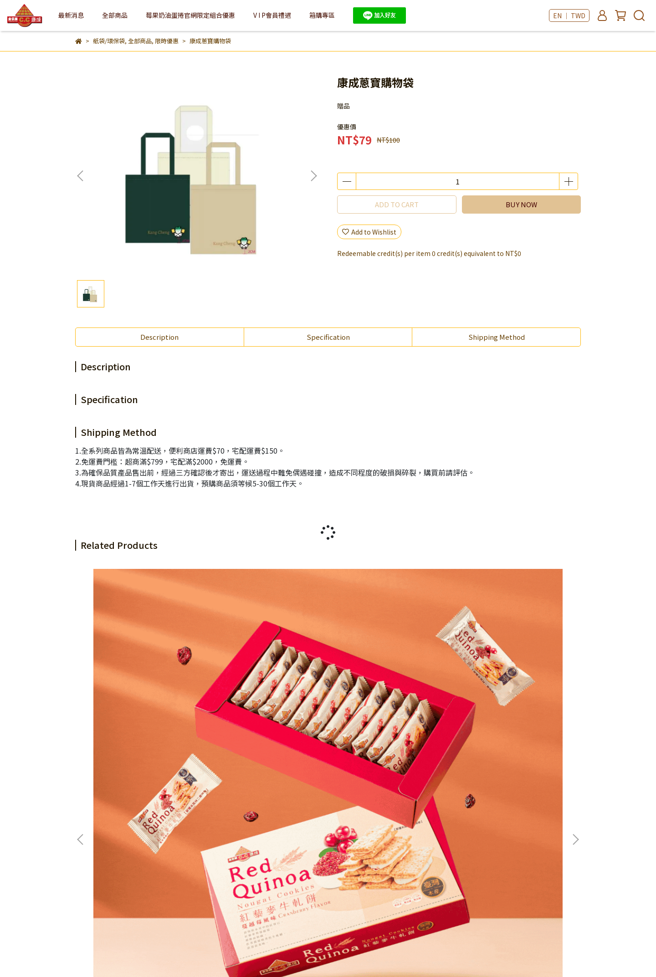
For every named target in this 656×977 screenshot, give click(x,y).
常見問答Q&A (264, 776)
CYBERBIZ (294, 953)
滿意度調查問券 (97, 787)
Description (159, 337)
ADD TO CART (397, 204)
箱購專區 (322, 15)
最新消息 (71, 15)
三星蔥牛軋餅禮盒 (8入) (254, 675)
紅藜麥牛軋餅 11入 (123, 675)
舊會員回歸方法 (316, 776)
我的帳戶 (148, 776)
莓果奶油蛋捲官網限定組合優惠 (190, 15)
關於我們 (111, 776)
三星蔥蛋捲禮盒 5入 (371, 675)
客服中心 (184, 776)
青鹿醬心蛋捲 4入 (490, 675)
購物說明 (221, 776)
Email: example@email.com (118, 829)
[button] (313, 175)
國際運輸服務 (369, 776)
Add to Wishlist (369, 231)
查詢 (81, 776)
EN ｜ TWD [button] (569, 15)
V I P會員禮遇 (272, 15)
